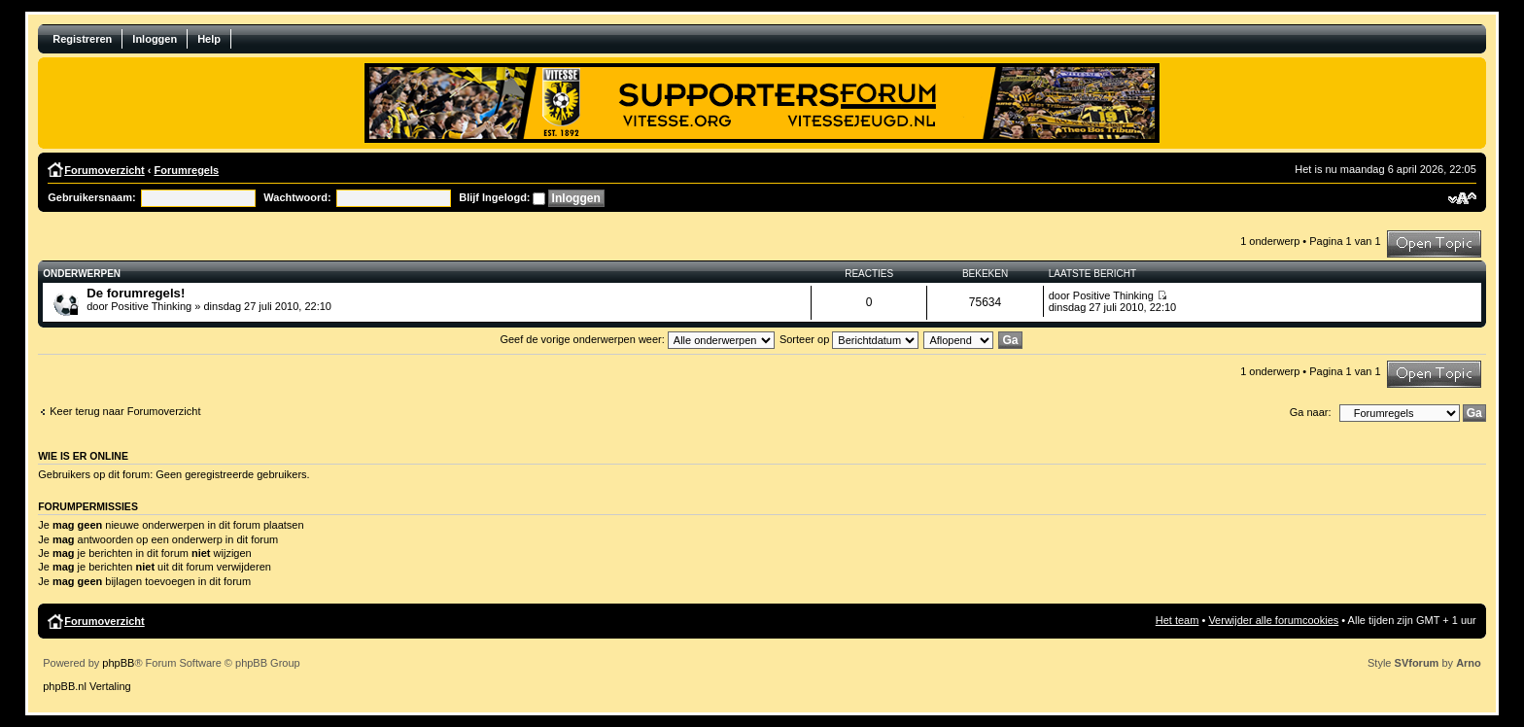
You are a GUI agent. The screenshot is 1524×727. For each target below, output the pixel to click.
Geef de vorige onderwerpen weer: (637, 339)
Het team (1177, 620)
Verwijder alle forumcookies (1273, 620)
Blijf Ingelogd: (494, 197)
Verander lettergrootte (1462, 198)
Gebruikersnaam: (91, 197)
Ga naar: (1311, 412)
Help (209, 39)
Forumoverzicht (104, 170)
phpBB (118, 663)
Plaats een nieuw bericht (1434, 244)
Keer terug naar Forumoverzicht (125, 411)
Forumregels (187, 170)
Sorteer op (848, 339)
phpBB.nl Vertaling (87, 686)
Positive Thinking (151, 306)
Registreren (82, 39)
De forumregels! (136, 293)
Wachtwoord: (296, 197)
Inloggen (154, 39)
